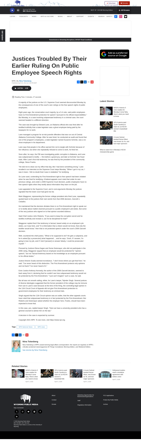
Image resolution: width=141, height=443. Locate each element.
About (69, 20)
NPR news (41, 331)
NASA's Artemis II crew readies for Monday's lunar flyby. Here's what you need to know (121, 116)
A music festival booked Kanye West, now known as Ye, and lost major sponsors (89, 378)
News (34, 20)
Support (80, 20)
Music (60, 20)
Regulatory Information (84, 409)
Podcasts (23, 20)
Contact (54, 404)
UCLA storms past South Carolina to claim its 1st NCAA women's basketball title (120, 131)
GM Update (2, 35)
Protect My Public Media (110, 404)
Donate (126, 5)
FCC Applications (108, 399)
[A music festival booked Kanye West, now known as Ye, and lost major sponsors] (106, 144)
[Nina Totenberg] (16, 350)
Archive (105, 408)
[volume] (18, 14)
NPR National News (26, 331)
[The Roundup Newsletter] (114, 85)
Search (101, 20)
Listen (12, 20)
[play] (12, 14)
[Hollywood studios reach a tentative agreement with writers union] (105, 377)
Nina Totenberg (25, 85)
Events (91, 20)
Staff (78, 404)
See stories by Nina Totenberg (35, 354)
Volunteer (111, 5)
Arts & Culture (47, 20)
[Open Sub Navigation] (16, 20)
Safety (109, 20)
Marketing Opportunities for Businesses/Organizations (85, 399)
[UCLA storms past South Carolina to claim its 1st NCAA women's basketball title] (106, 129)
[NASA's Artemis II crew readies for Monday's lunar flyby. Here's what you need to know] (106, 115)
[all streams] (124, 14)
